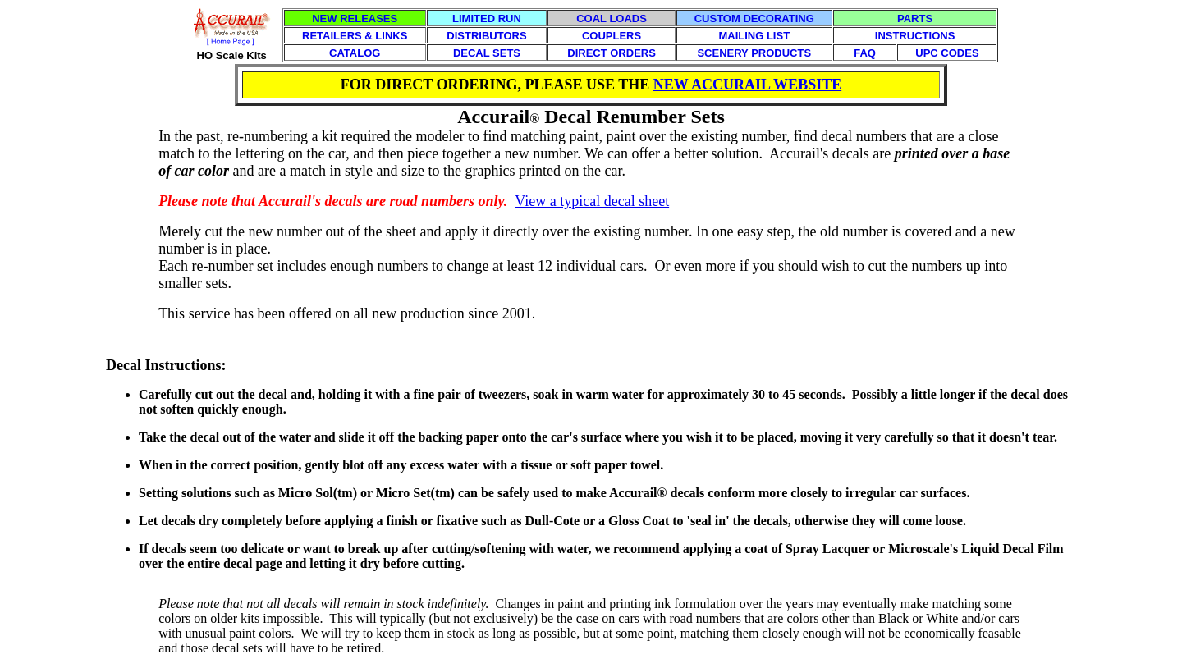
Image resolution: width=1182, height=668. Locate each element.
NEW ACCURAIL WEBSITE (747, 84)
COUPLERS (611, 36)
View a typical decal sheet (592, 201)
